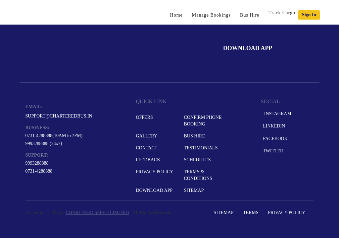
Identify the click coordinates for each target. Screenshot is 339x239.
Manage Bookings (211, 15)
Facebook (275, 138)
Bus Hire (249, 15)
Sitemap (194, 190)
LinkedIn (273, 125)
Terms (251, 212)
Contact (146, 147)
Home (176, 15)
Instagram (276, 113)
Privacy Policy (154, 171)
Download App (154, 190)
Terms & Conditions (198, 175)
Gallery (146, 135)
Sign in (309, 14)
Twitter (272, 150)
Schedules (197, 159)
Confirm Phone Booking (203, 120)
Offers (144, 117)
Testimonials (201, 147)
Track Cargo (281, 12)
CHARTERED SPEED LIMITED (97, 212)
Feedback (148, 159)
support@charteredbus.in (58, 116)
